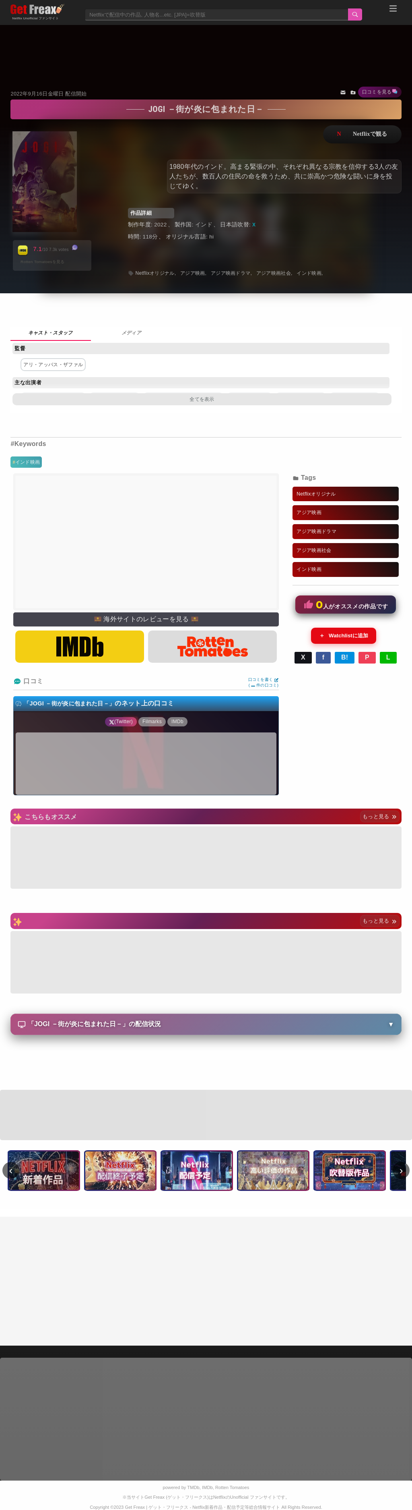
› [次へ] (401, 1170)
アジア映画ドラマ (231, 273)
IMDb (207, 1487)
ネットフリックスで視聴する (362, 134)
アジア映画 (192, 273)
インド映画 (27, 462)
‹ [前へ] (11, 1170)
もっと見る (380, 816)
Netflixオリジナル (154, 273)
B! (344, 657)
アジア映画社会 (273, 273)
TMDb (193, 1487)
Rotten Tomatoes (232, 1487)
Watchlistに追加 (343, 635)
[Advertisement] (206, 47)
